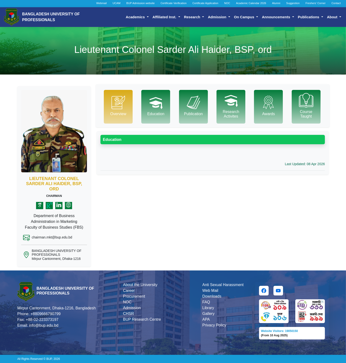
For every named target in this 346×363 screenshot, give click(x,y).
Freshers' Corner (315, 3)
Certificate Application (205, 3)
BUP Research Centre (142, 319)
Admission (217, 17)
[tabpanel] (212, 151)
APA (206, 319)
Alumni (276, 3)
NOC (227, 3)
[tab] (118, 107)
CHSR (128, 314)
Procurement (134, 296)
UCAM (116, 3)
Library (208, 308)
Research (192, 17)
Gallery (208, 314)
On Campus (244, 17)
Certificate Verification (173, 3)
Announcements (276, 17)
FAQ (206, 302)
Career (129, 290)
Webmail (101, 3)
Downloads (211, 296)
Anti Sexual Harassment (223, 285)
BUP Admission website (140, 3)
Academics (136, 17)
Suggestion (293, 3)
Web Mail (210, 290)
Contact (336, 3)
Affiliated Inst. (165, 17)
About (332, 17)
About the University (140, 285)
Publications (309, 17)
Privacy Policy (214, 325)
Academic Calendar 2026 (251, 3)
